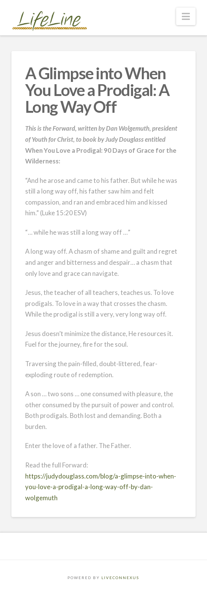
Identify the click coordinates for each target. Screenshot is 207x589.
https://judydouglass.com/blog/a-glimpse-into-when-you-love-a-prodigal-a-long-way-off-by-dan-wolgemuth (100, 487)
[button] (186, 16)
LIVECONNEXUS (120, 577)
